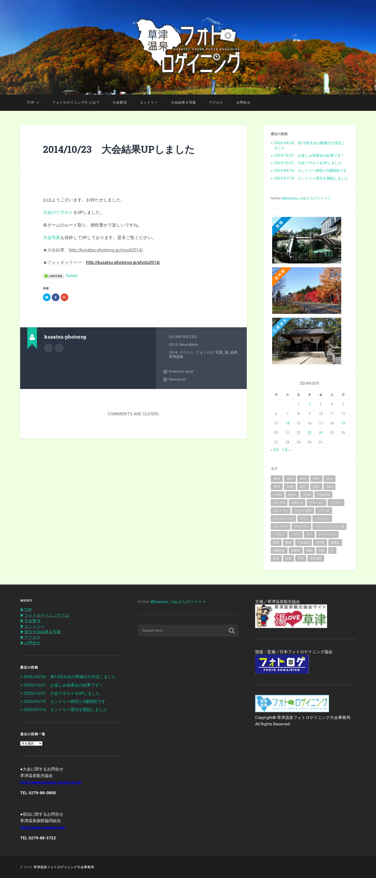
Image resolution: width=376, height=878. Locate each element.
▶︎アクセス (30, 637)
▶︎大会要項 (30, 620)
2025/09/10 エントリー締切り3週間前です (310, 170)
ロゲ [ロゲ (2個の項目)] (309, 534)
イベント (186, 352)
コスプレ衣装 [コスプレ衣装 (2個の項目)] (302, 510)
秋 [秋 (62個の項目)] (332, 550)
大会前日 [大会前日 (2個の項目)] (303, 542)
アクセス (216, 102)
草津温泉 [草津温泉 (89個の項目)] (316, 558)
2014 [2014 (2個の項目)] (276, 478)
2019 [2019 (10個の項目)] (276, 486)
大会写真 (51, 237)
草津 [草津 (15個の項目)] (301, 558)
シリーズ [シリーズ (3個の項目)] (323, 510)
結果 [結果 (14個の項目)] (288, 558)
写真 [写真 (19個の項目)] (276, 542)
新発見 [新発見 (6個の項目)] (295, 550)
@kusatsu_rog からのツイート (306, 198)
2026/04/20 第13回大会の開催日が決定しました (70, 676)
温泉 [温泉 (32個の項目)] (309, 550)
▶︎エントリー (32, 626)
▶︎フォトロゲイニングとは (44, 615)
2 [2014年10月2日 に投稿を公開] (310, 404)
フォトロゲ (205, 352)
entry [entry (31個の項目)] (329, 486)
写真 (219, 352)
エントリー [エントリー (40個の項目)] (280, 510)
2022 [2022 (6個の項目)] (316, 486)
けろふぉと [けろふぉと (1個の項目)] (316, 502)
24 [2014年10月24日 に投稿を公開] (321, 433)
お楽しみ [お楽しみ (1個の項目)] (297, 502)
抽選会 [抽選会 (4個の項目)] (335, 542)
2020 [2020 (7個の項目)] (290, 486)
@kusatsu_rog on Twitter (59, 348)
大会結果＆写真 (183, 102)
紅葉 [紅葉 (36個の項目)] (276, 558)
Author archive (48, 348)
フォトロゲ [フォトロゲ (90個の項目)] (280, 526)
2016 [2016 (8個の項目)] (303, 478)
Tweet (71, 275)
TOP (31, 102)
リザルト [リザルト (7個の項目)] (279, 534)
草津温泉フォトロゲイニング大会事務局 (64, 867)
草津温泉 (176, 357)
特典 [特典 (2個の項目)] (321, 550)
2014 (173, 344)
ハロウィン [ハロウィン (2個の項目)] (322, 518)
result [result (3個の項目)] (307, 494)
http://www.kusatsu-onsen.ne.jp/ (51, 782)
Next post (177, 379)
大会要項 (119, 102)
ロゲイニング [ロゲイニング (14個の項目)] (327, 534)
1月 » (286, 450)
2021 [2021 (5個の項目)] (303, 486)
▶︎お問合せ (30, 642)
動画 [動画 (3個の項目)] (288, 542)
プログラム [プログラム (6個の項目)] (301, 526)
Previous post (181, 371)
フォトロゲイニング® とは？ (76, 102)
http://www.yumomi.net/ (42, 827)
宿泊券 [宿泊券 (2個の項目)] (320, 542)
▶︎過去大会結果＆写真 (40, 631)
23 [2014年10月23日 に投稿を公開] (309, 433)
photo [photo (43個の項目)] (292, 494)
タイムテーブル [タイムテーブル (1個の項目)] (283, 518)
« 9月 (275, 450)
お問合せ (243, 102)
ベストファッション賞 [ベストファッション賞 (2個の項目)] (329, 526)
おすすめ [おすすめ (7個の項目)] (279, 502)
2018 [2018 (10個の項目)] (329, 478)
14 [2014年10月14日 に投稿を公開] (287, 423)
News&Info (189, 344)
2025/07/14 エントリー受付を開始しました (311, 178)
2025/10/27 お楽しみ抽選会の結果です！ (309, 155)
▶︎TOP (26, 609)
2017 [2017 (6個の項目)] (316, 478)
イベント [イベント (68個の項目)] (336, 502)
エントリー (149, 102)
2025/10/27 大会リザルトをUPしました (308, 163)
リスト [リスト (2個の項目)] (295, 534)
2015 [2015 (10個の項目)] (290, 478)
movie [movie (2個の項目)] (277, 494)
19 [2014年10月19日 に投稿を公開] (343, 423)
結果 (233, 352)
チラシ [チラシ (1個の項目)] (304, 518)
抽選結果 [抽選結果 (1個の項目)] (279, 550)
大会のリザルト (58, 212)
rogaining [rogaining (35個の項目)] (323, 494)
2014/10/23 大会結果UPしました (119, 149)
